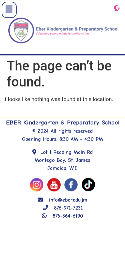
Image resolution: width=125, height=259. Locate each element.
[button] (9, 10)
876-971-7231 (63, 211)
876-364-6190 (62, 219)
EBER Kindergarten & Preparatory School (62, 126)
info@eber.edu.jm (62, 203)
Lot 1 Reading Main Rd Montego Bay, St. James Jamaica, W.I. (62, 164)
